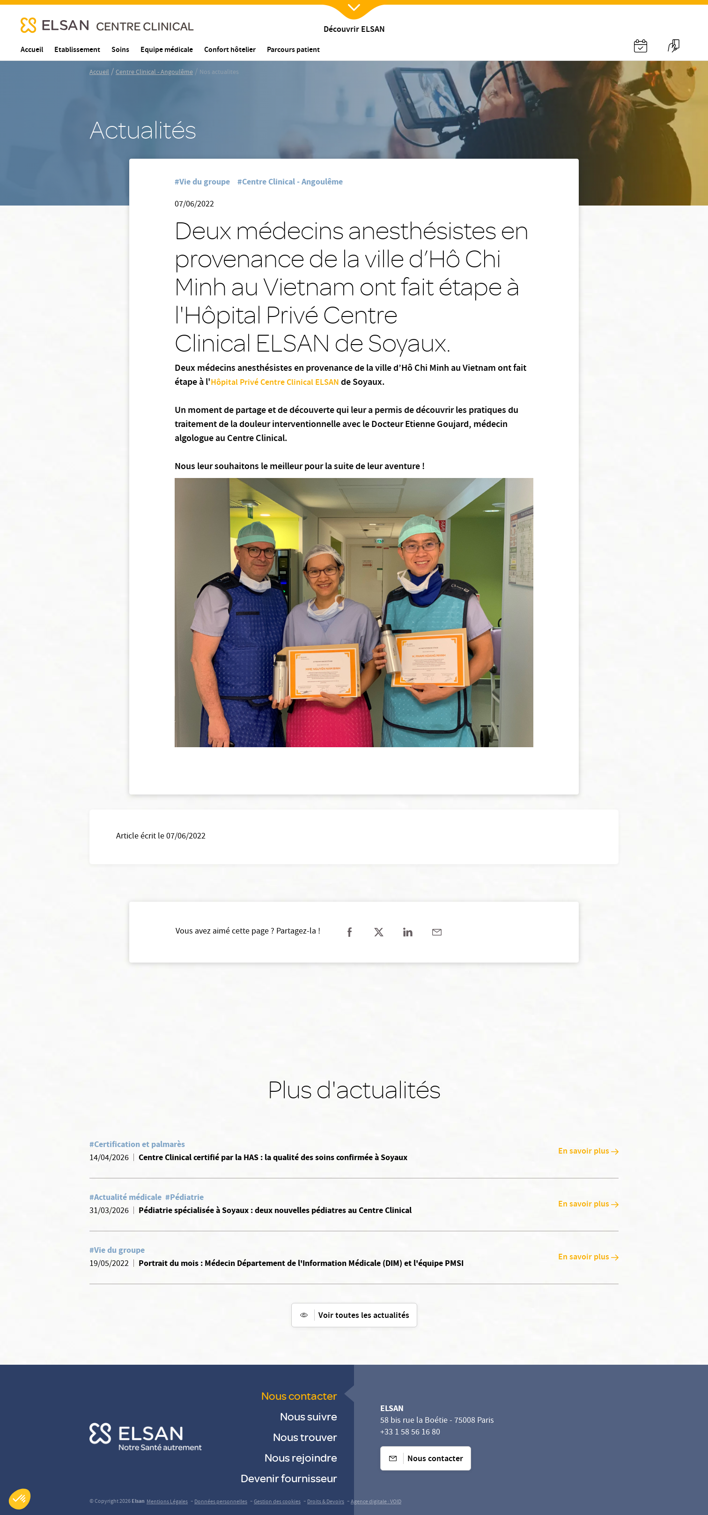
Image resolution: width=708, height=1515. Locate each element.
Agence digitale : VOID (376, 1502)
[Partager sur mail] (437, 932)
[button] (19, 1499)
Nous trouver (305, 1436)
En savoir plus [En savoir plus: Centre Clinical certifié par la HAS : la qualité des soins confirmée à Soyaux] (588, 1151)
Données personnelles (220, 1502)
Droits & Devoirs (325, 1502)
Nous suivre (308, 1416)
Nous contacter (299, 1395)
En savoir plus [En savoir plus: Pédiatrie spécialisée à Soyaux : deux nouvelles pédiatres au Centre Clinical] (588, 1204)
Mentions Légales (167, 1502)
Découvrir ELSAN (354, 30)
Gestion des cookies (277, 1502)
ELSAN (327, 383)
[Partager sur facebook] (349, 932)
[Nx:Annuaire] (641, 45)
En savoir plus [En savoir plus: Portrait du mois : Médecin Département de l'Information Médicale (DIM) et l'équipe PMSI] (588, 1257)
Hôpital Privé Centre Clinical (262, 383)
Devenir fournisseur (289, 1478)
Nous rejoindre (301, 1457)
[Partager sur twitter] (379, 932)
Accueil (99, 72)
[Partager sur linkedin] (408, 932)
